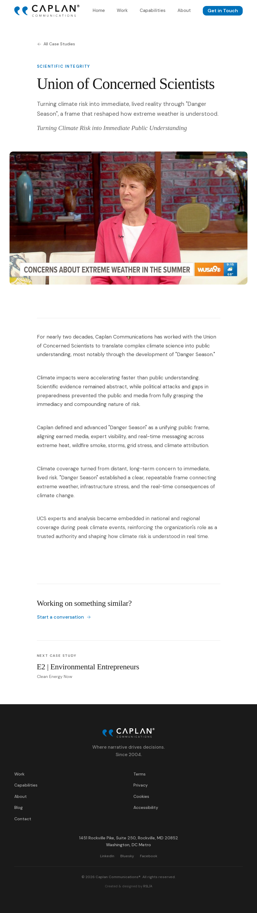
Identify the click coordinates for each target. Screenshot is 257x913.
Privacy (140, 785)
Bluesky (127, 855)
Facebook (148, 855)
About (184, 10)
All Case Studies (56, 44)
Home (99, 10)
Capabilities (153, 10)
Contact (22, 818)
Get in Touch (223, 10)
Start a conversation (64, 617)
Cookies (141, 796)
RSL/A (147, 886)
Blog (18, 807)
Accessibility (145, 807)
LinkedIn (107, 855)
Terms (139, 774)
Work (122, 10)
